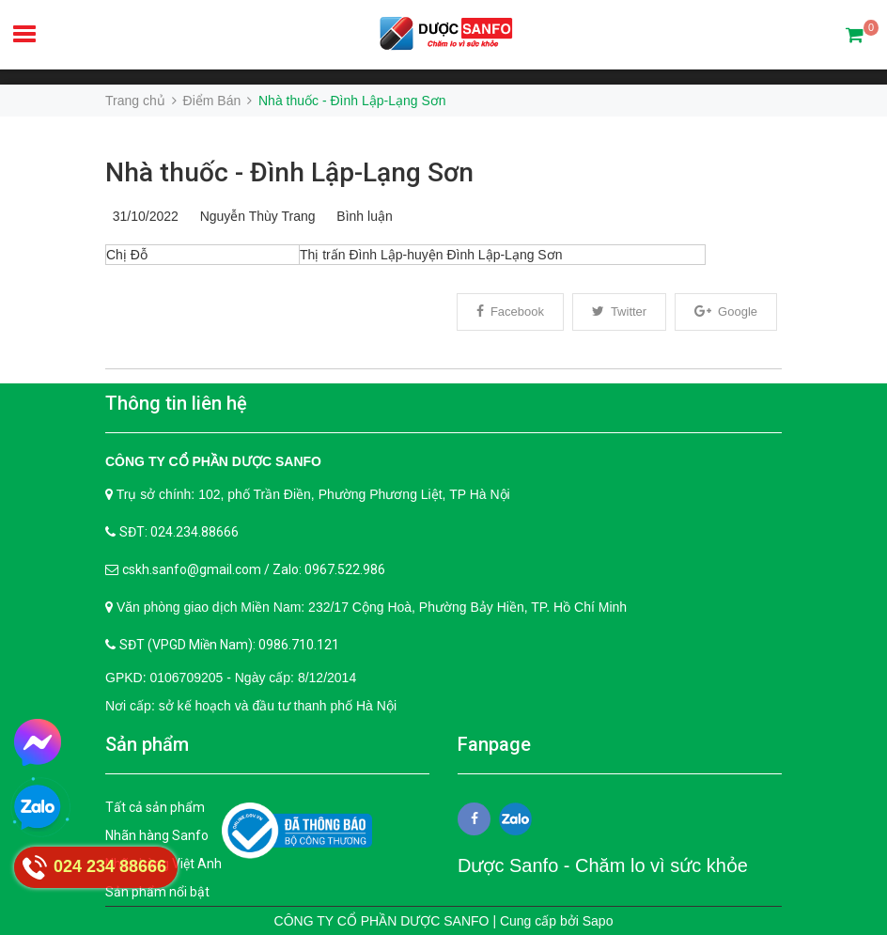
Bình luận (361, 216)
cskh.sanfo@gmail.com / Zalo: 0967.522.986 (253, 569)
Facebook (510, 311)
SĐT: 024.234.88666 (179, 531)
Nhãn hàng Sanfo (157, 835)
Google (725, 311)
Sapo (598, 920)
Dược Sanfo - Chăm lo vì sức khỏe (603, 865)
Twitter (619, 311)
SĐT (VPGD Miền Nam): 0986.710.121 (229, 644)
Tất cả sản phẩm (155, 807)
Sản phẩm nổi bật (157, 891)
